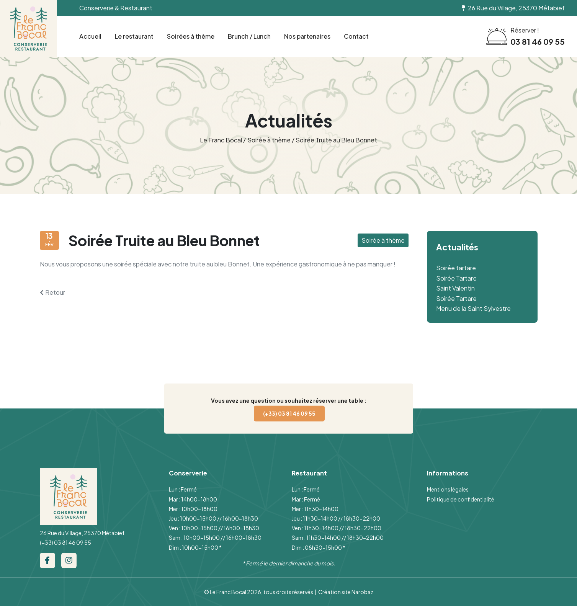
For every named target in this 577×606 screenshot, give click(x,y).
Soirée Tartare (456, 278)
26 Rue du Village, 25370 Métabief (82, 532)
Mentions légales (448, 489)
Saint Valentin (455, 288)
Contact (356, 36)
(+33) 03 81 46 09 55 (289, 413)
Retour (52, 292)
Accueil (90, 36)
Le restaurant (134, 36)
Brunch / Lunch (249, 36)
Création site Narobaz (345, 591)
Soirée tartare (456, 268)
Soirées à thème (190, 36)
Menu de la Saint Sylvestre (473, 308)
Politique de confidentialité (460, 499)
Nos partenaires (307, 36)
